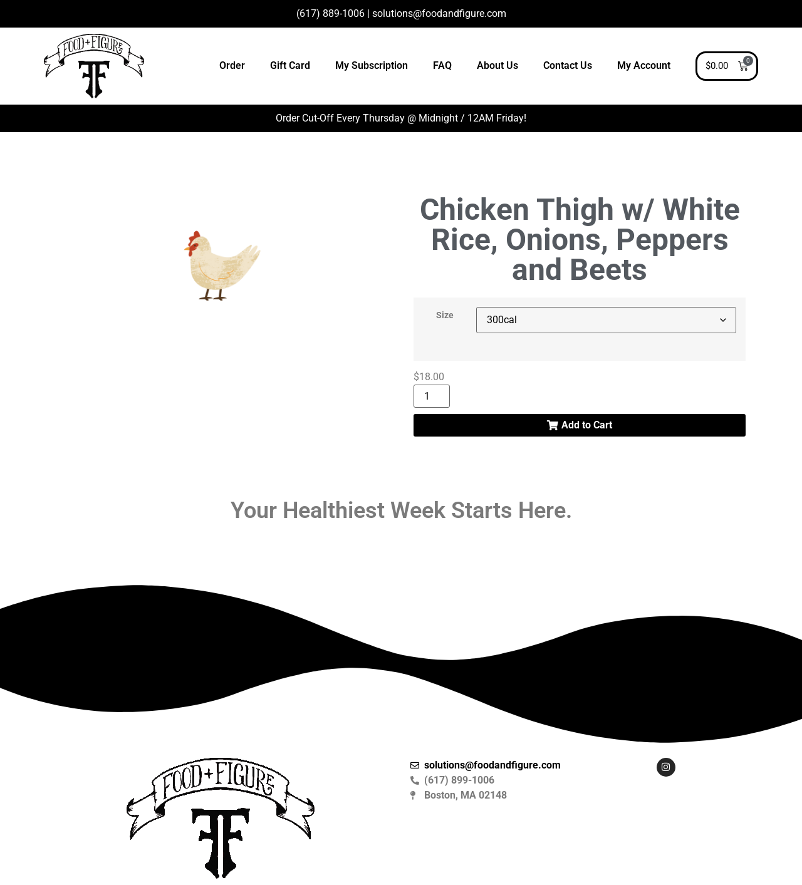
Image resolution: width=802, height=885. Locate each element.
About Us (497, 65)
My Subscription (371, 65)
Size (445, 315)
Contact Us (567, 65)
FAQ (442, 65)
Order (232, 65)
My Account (643, 65)
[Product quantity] (432, 396)
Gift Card (290, 65)
